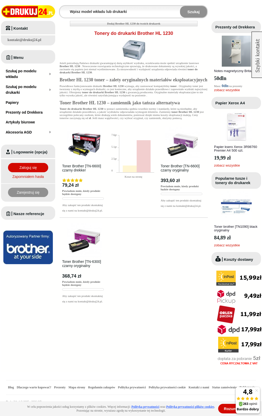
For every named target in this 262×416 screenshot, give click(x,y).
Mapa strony (76, 387)
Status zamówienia (225, 387)
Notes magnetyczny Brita (232, 71)
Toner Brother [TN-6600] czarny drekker (81, 168)
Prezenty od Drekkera (235, 27)
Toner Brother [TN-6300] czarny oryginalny (81, 264)
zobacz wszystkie (227, 90)
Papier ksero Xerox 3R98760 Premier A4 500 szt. (235, 148)
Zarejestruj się (28, 192)
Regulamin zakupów (101, 387)
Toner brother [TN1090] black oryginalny (235, 228)
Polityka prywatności (132, 387)
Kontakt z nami (199, 387)
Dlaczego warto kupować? (34, 387)
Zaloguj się (28, 168)
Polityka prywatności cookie (167, 387)
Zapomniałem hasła (28, 177)
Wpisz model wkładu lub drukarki (63, 8)
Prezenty (60, 387)
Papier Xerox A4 (230, 103)
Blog (11, 387)
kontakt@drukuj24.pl (24, 40)
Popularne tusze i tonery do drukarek (232, 180)
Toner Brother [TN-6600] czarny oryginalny (180, 168)
